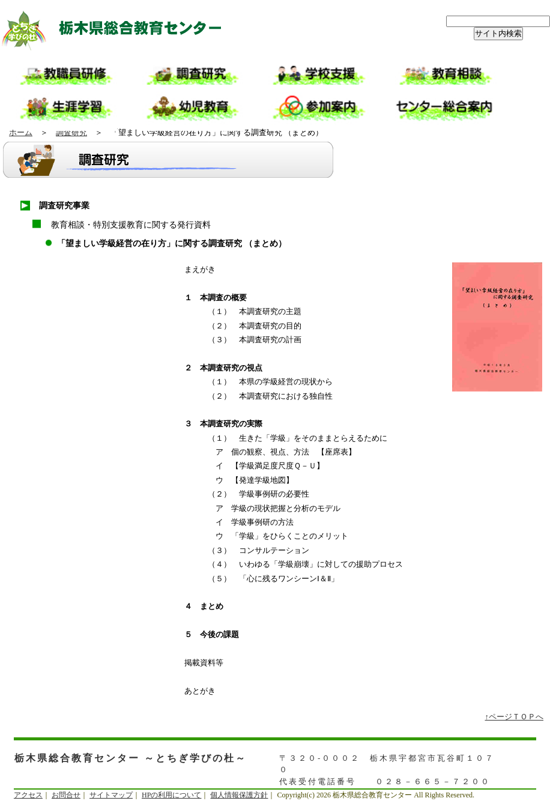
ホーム (20, 132)
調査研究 (71, 132)
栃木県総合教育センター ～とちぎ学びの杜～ (120, 30)
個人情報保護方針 (239, 795)
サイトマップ (111, 795)
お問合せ (66, 795)
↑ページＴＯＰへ (514, 716)
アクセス (28, 795)
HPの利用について (171, 795)
